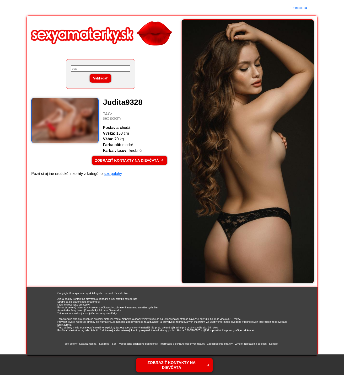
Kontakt (273, 343)
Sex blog (104, 343)
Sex (114, 343)
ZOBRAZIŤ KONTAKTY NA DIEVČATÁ (127, 160)
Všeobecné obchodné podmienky (138, 343)
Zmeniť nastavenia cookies (251, 343)
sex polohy (113, 174)
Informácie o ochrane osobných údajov (182, 343)
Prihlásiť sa (299, 8)
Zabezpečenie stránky (220, 343)
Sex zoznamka (87, 343)
